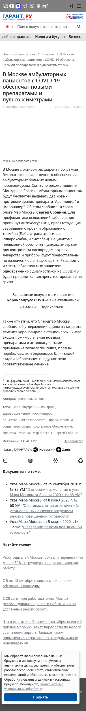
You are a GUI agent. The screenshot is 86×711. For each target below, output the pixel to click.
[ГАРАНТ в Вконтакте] (5, 6)
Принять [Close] (40, 697)
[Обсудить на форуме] (55, 460)
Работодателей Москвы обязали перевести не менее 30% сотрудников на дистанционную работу (43, 562)
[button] (70, 6)
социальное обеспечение (52, 426)
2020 (16, 407)
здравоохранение (16, 413)
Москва (24, 433)
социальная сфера (17, 426)
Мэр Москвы (42, 433)
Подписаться (51, 306)
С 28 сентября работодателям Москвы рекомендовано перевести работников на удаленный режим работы (39, 604)
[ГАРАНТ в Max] (18, 6)
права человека (61, 420)
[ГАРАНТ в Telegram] (25, 6)
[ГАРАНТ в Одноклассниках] (38, 6)
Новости (42, 449)
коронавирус (42, 413)
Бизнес (75, 36)
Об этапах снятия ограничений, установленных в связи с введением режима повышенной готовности (44, 511)
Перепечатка (73, 441)
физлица (9, 433)
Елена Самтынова (31, 398)
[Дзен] (11, 6)
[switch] (9, 26)
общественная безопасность (24, 420)
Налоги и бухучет (50, 36)
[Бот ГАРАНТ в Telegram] (31, 6)
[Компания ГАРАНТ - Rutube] (45, 6)
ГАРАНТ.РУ (29, 441)
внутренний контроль (39, 407)
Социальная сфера (69, 107)
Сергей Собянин (66, 433)
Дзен (63, 449)
